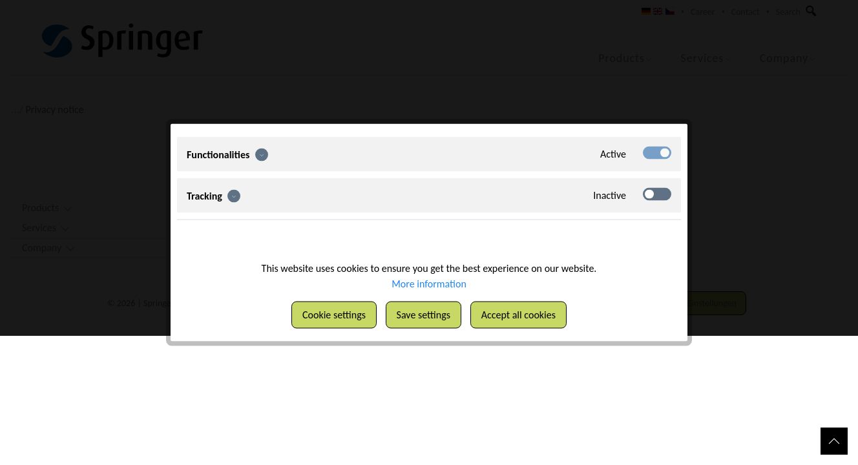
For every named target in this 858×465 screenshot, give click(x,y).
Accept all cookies (518, 315)
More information (429, 284)
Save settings (423, 315)
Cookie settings (334, 315)
